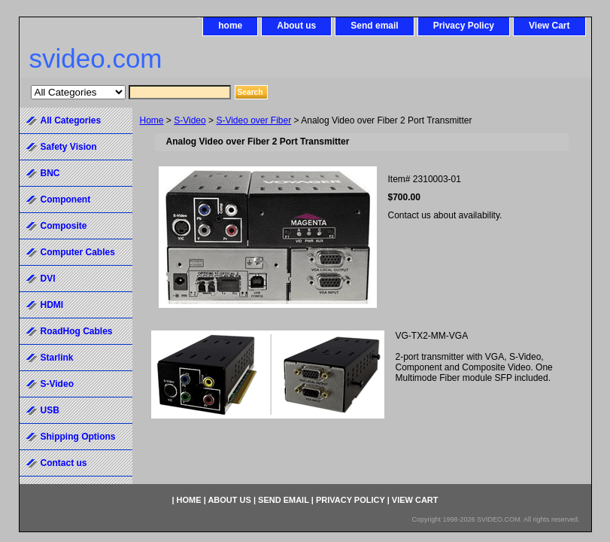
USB (50, 410)
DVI (48, 278)
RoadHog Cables (77, 331)
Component (66, 199)
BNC (50, 173)
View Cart (549, 25)
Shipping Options (78, 436)
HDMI (52, 305)
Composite (64, 226)
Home (152, 120)
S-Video (189, 120)
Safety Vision (69, 147)
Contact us (64, 463)
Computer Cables (78, 252)
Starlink (57, 357)
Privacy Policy (463, 25)
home (230, 25)
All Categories (71, 120)
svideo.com (95, 58)
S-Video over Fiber (253, 120)
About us (296, 25)
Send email (374, 25)
